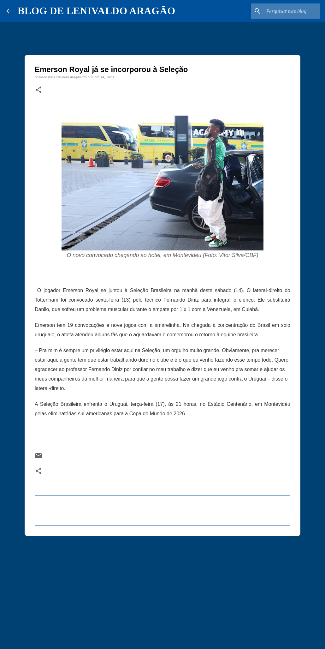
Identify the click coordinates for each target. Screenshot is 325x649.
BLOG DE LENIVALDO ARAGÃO (96, 10)
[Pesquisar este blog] (287, 11)
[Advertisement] (162, 589)
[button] (38, 90)
